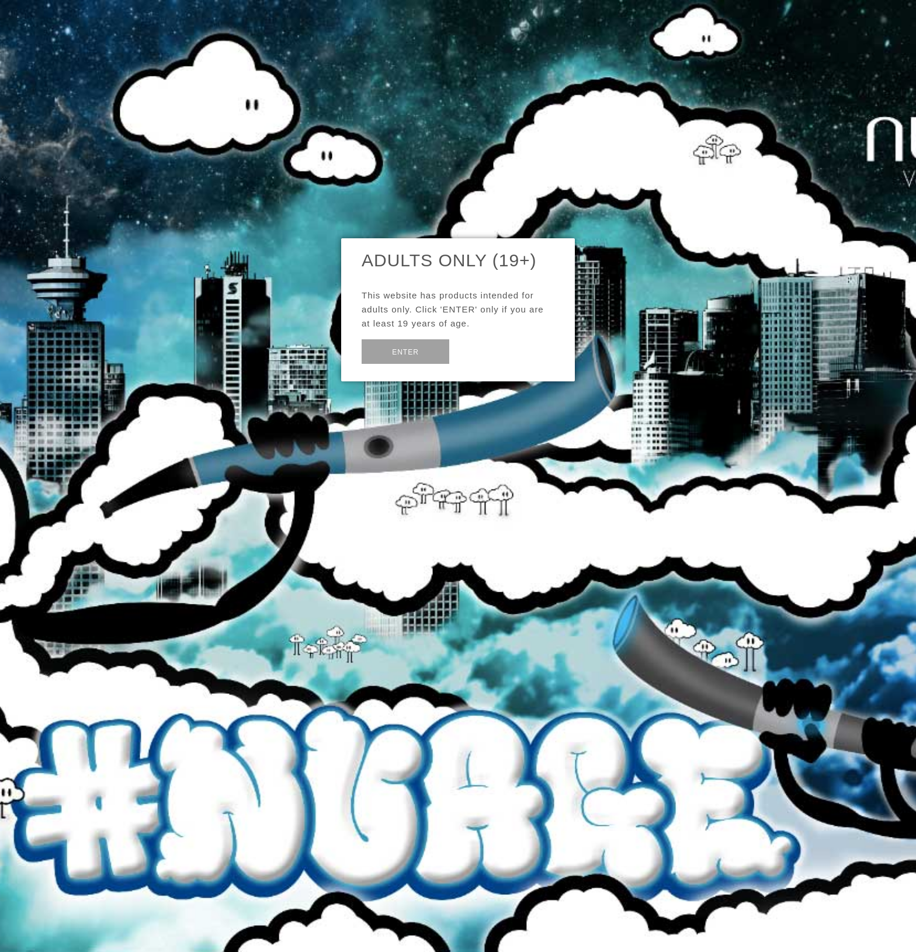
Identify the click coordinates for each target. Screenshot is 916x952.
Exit (477, 350)
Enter (405, 352)
